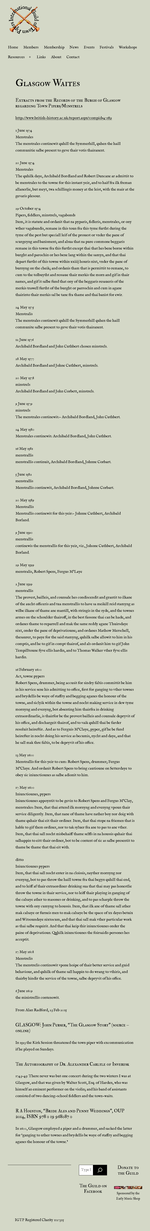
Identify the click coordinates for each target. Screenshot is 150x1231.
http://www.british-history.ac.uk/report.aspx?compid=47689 (63, 118)
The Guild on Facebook (93, 1188)
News (74, 47)
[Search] (100, 1170)
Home (13, 47)
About (56, 57)
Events (89, 47)
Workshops (128, 47)
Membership (54, 47)
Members (30, 47)
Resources (16, 57)
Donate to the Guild (128, 1170)
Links (41, 57)
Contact (72, 57)
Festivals (107, 47)
